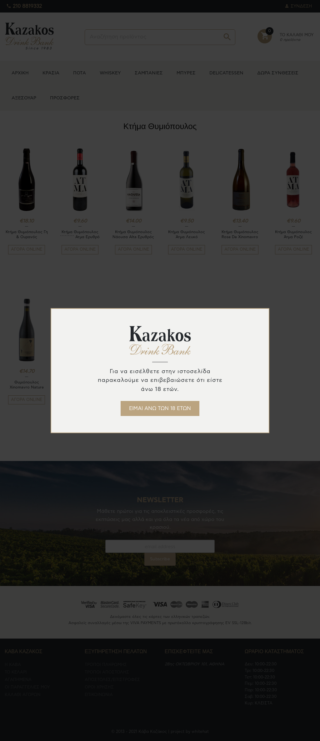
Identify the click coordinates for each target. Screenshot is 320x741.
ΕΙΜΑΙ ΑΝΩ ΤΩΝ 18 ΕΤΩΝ (160, 408)
